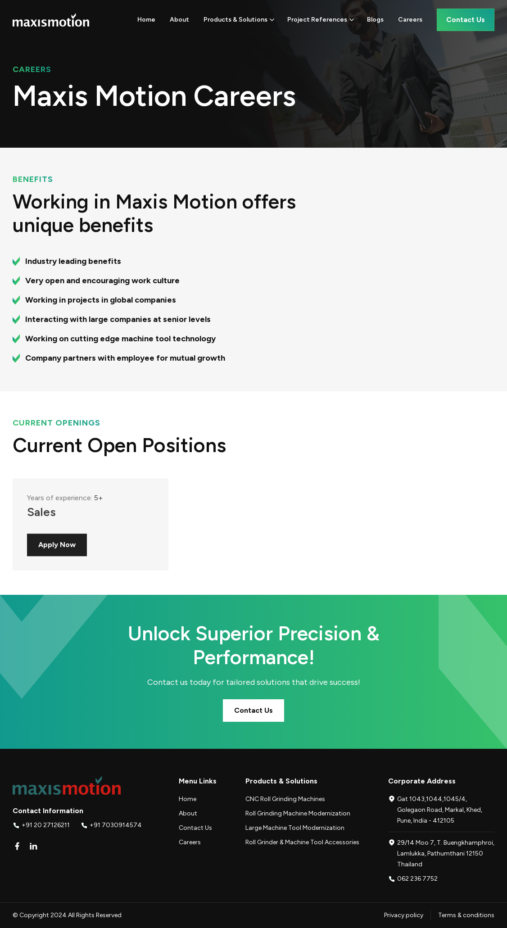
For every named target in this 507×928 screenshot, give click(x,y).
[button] (239, 19)
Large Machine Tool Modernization (294, 828)
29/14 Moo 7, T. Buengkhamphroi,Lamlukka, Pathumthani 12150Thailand (445, 853)
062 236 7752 (417, 879)
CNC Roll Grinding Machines (285, 799)
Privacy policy (403, 915)
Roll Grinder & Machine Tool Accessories (302, 842)
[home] (51, 20)
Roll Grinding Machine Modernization (297, 813)
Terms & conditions (466, 915)
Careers (190, 842)
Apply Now (57, 552)
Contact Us (253, 710)
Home (187, 799)
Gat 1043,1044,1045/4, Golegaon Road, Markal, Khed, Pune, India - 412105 (439, 809)
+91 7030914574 (116, 825)
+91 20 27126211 (46, 825)
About (188, 813)
